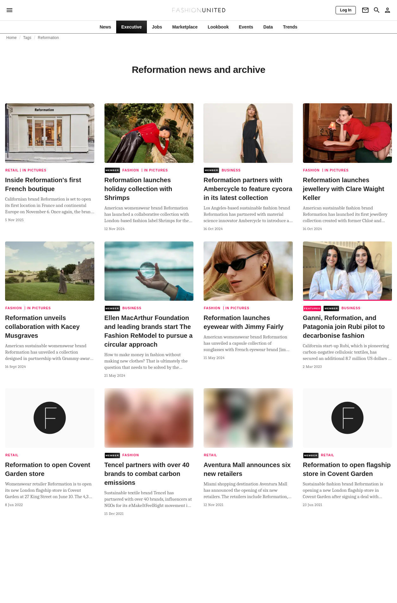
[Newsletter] (365, 10)
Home (11, 37)
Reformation (48, 37)
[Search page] (376, 10)
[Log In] (346, 10)
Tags (27, 37)
